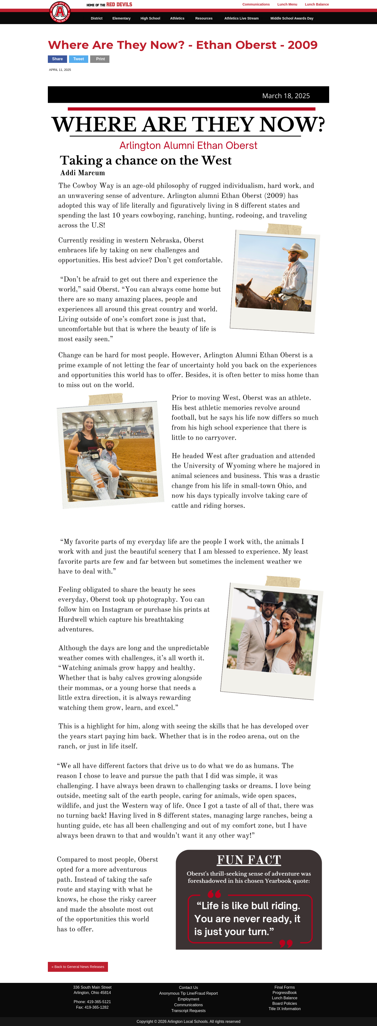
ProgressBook (285, 993)
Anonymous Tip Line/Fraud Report (188, 993)
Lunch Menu (287, 4)
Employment (188, 999)
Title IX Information (285, 1009)
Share (57, 59)
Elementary (122, 18)
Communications (256, 4)
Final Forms (285, 987)
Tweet (78, 59)
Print (100, 59)
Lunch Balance (317, 4)
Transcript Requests (188, 1011)
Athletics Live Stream (241, 18)
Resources (204, 18)
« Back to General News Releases (77, 967)
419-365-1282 (97, 1007)
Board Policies (284, 1003)
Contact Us (188, 988)
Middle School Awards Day (291, 18)
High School (150, 18)
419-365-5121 (99, 1002)
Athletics (177, 18)
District (96, 18)
